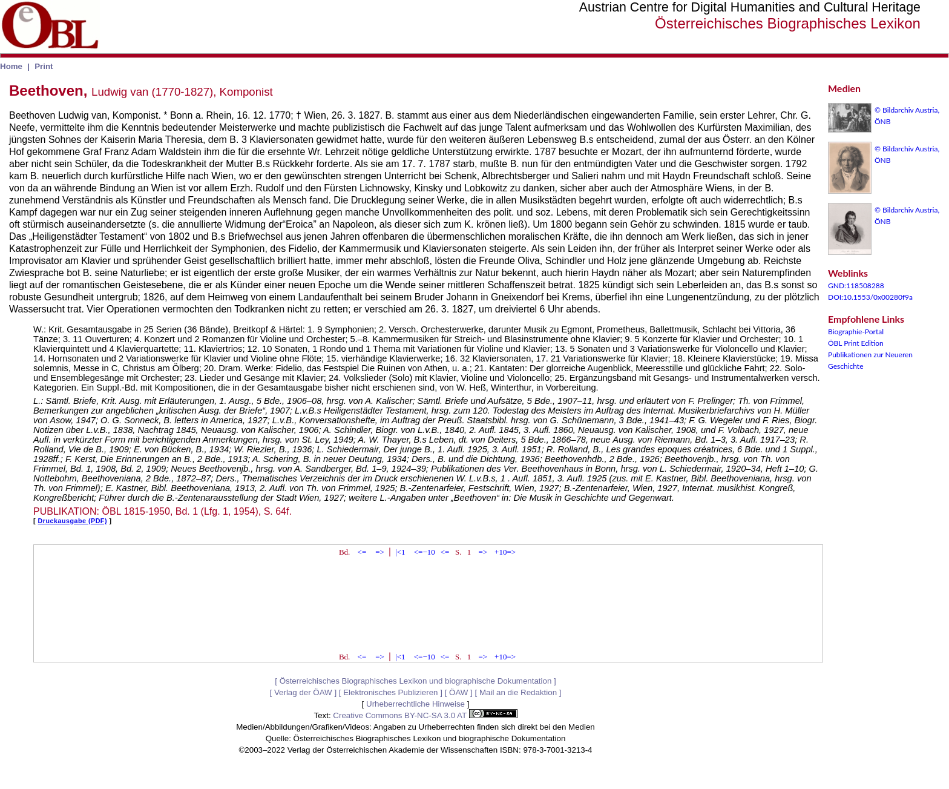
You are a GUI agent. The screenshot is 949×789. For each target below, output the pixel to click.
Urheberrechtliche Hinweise (415, 703)
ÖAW (458, 692)
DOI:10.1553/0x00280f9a (870, 297)
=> (379, 551)
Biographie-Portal (856, 331)
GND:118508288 (856, 285)
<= (362, 551)
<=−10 (424, 551)
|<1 (400, 551)
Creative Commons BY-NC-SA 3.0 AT (425, 715)
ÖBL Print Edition (856, 343)
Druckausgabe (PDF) (72, 520)
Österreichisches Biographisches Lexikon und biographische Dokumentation (416, 680)
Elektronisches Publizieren (390, 692)
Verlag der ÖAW (303, 692)
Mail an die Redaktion (518, 692)
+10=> (505, 551)
